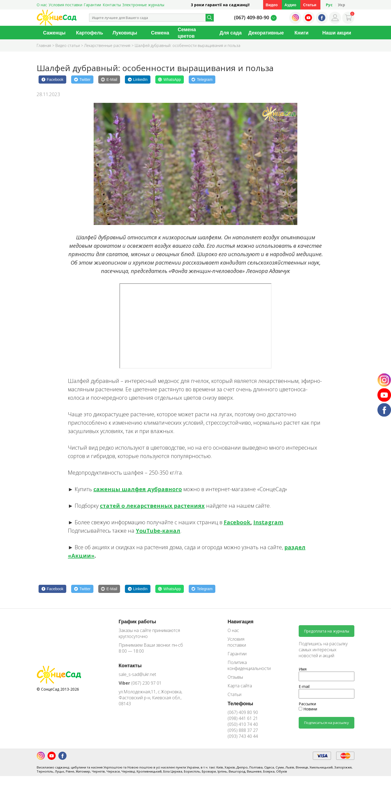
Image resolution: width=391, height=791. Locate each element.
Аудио (291, 4)
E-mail (304, 686)
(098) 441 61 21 (243, 718)
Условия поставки (65, 4)
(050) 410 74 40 (243, 724)
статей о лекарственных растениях (152, 505)
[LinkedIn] (137, 79)
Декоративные (266, 32)
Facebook (237, 522)
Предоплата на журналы (326, 631)
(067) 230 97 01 (140, 683)
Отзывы (235, 677)
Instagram (268, 522)
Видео (272, 4)
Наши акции (336, 32)
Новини (308, 708)
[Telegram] (202, 79)
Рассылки (307, 703)
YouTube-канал (158, 530)
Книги (301, 32)
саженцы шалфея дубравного (137, 489)
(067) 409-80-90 (251, 17)
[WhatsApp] (169, 79)
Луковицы (124, 32)
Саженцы (54, 32)
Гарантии (92, 4)
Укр (341, 4)
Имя (303, 669)
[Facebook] (52, 79)
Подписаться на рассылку (326, 722)
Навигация (240, 621)
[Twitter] (82, 79)
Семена (160, 32)
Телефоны (240, 703)
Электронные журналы (143, 4)
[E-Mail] (109, 79)
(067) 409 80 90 (243, 712)
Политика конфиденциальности (245, 665)
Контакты (112, 4)
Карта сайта (240, 686)
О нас (42, 4)
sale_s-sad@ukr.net (137, 674)
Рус (329, 4)
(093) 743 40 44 (243, 736)
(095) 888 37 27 (243, 730)
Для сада (231, 32)
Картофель (89, 32)
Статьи (309, 4)
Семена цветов (187, 32)
